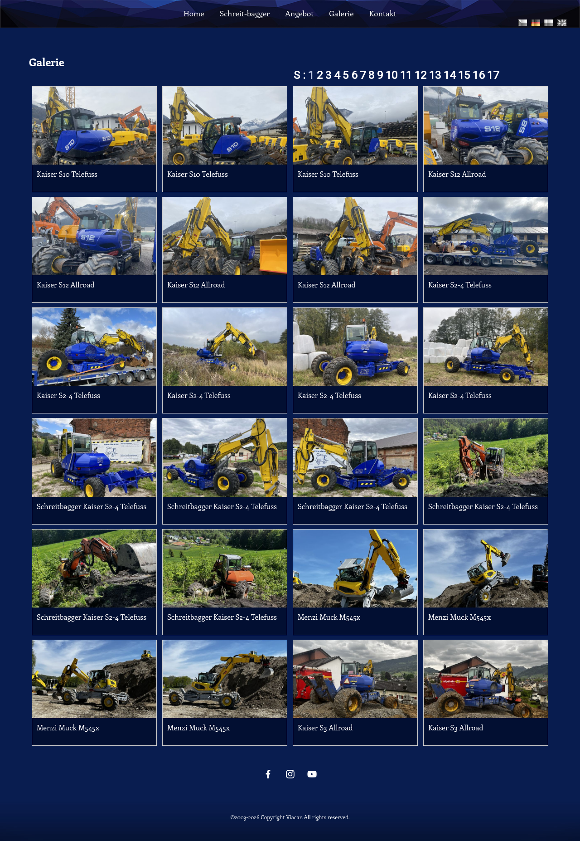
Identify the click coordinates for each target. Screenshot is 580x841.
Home (194, 13)
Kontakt (382, 13)
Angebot (299, 13)
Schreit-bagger (245, 13)
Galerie (341, 13)
